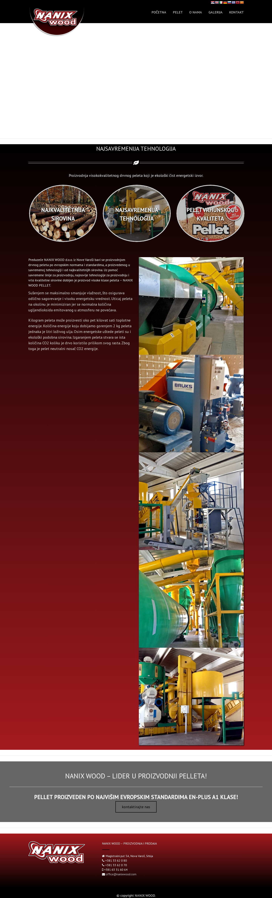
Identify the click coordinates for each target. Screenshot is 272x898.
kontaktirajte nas (136, 806)
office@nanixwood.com (121, 874)
